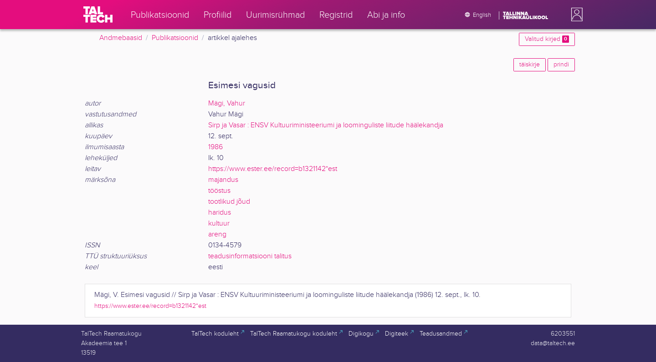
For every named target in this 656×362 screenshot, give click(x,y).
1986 (215, 147)
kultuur (219, 223)
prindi (561, 64)
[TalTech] (98, 14)
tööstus (219, 190)
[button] (575, 14)
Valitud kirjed (547, 39)
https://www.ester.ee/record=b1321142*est (272, 169)
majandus (223, 180)
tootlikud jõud (229, 201)
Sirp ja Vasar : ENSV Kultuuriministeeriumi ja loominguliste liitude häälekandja (325, 125)
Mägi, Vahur (226, 103)
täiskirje (529, 64)
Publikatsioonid (175, 38)
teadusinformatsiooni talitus (250, 256)
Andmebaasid (120, 38)
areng (217, 234)
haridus (219, 212)
